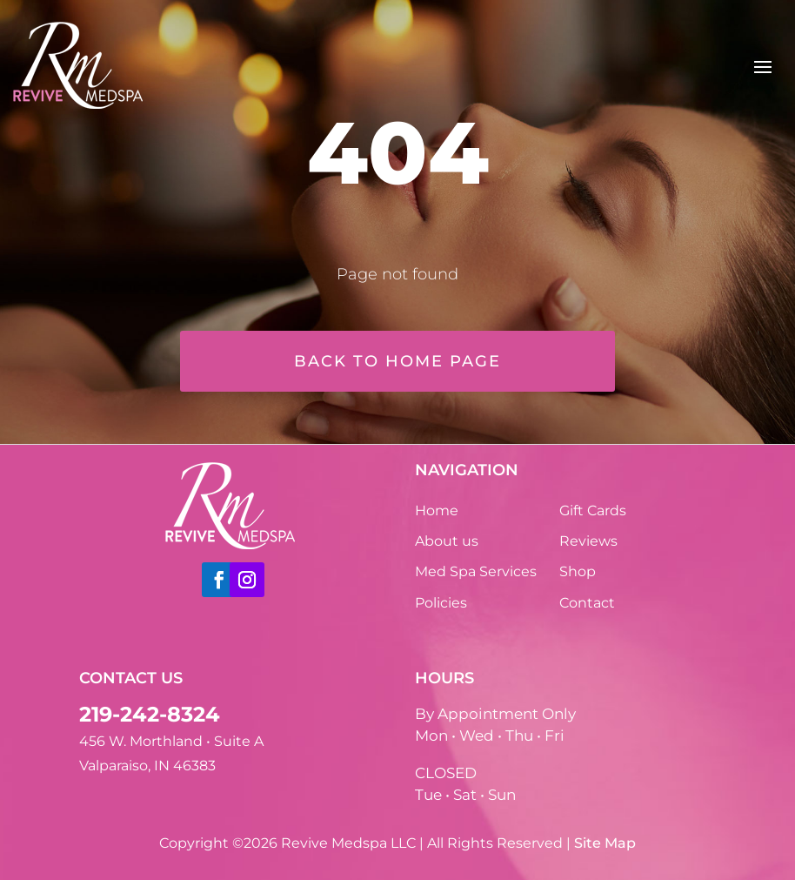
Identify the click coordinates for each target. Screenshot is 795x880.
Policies (441, 603)
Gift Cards (592, 510)
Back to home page (397, 361)
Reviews (588, 541)
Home (436, 510)
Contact (587, 603)
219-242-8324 (149, 714)
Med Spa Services (476, 571)
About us (446, 541)
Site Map (605, 843)
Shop (577, 571)
